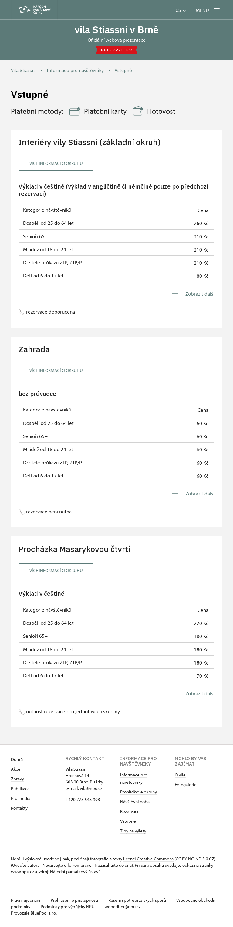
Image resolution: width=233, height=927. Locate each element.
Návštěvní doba (135, 801)
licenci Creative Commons (148, 859)
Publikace (20, 788)
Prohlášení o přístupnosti (75, 900)
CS (181, 10)
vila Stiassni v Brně (117, 29)
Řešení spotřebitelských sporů (138, 900)
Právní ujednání (26, 900)
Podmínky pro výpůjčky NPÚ (87, 906)
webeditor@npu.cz (142, 906)
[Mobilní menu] (208, 10)
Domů (17, 759)
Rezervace (130, 811)
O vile (180, 775)
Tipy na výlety (133, 831)
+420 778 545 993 (83, 799)
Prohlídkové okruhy (138, 792)
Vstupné (128, 821)
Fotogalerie (186, 784)
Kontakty (19, 808)
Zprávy (17, 779)
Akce (15, 769)
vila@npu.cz (91, 788)
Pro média (20, 798)
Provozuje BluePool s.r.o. (34, 913)
